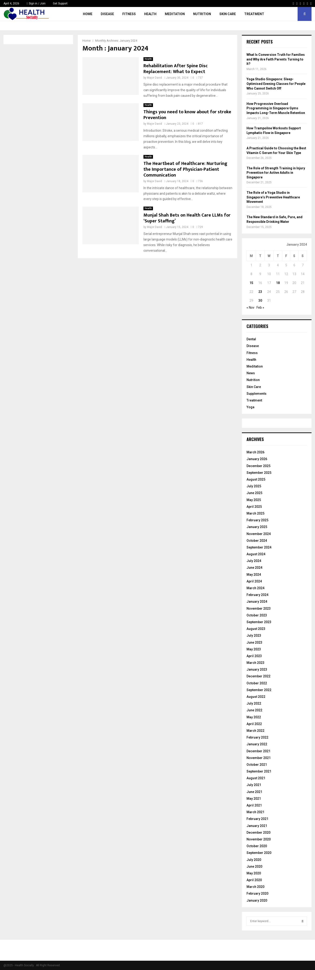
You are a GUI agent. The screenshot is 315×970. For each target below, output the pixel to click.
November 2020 (259, 839)
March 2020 (255, 887)
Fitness (129, 14)
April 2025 (254, 506)
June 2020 (254, 866)
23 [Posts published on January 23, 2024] (260, 292)
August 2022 (256, 697)
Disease (107, 14)
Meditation (175, 14)
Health (150, 14)
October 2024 (257, 540)
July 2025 (254, 486)
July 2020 (254, 860)
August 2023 (256, 629)
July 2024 (254, 561)
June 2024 (254, 567)
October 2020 (257, 846)
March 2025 (255, 513)
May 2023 (254, 649)
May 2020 (254, 873)
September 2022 (259, 690)
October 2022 (257, 683)
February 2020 (257, 893)
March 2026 (255, 452)
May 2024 (254, 574)
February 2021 (257, 819)
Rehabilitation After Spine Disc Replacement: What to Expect (175, 69)
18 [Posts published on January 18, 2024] (278, 283)
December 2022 (258, 676)
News (251, 373)
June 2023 (254, 642)
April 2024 (254, 581)
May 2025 (254, 500)
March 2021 (255, 812)
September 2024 (259, 547)
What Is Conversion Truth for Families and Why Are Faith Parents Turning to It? (276, 59)
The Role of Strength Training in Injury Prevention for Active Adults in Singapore (276, 172)
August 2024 (256, 554)
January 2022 (257, 744)
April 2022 (254, 724)
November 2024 (259, 534)
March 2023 (255, 663)
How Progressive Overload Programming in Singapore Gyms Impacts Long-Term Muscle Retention (276, 108)
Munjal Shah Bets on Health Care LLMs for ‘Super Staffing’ (187, 218)
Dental (251, 339)
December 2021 (258, 751)
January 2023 (257, 669)
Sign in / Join (36, 3)
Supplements (256, 393)
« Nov (250, 307)
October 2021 (257, 764)
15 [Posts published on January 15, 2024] (251, 283)
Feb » (260, 307)
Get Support (60, 3)
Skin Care (227, 14)
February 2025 (257, 520)
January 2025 (257, 527)
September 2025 (259, 473)
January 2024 (257, 601)
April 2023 (254, 656)
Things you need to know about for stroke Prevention (187, 115)
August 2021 (256, 778)
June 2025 (254, 493)
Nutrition (202, 14)
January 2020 (257, 900)
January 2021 (257, 826)
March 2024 (255, 588)
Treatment (254, 14)
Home (87, 14)
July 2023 (254, 635)
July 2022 (254, 703)
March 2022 (255, 731)
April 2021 (254, 805)
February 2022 (257, 737)
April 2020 (254, 880)
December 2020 (258, 832)
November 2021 (259, 758)
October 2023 (257, 615)
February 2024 (257, 595)
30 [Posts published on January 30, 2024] (260, 300)
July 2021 (254, 785)
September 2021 (259, 771)
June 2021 (254, 792)
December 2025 (258, 466)
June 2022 (254, 710)
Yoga (250, 407)
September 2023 (259, 622)
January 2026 (257, 459)
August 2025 (256, 479)
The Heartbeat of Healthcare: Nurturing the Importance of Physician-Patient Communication (185, 169)
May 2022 (254, 717)
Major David (154, 77)
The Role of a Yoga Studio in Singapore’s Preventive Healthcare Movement (273, 197)
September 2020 (259, 853)
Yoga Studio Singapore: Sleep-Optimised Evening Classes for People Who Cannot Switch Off (276, 83)
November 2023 (259, 608)
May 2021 (254, 798)
